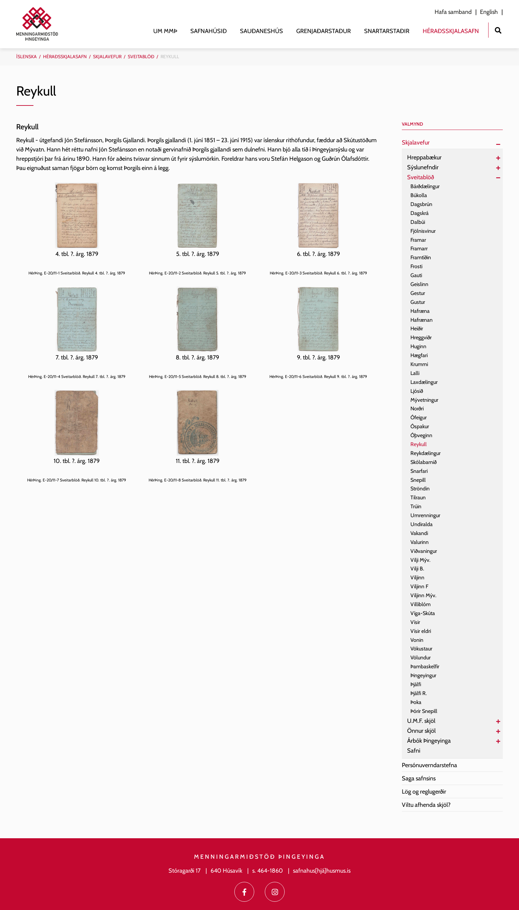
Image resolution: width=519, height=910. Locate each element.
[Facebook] (244, 892)
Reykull (170, 57)
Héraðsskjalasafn (65, 57)
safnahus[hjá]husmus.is (322, 870)
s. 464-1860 (267, 870)
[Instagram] (275, 892)
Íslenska (26, 57)
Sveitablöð (141, 57)
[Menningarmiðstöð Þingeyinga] (40, 24)
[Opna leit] (498, 29)
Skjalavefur (107, 57)
